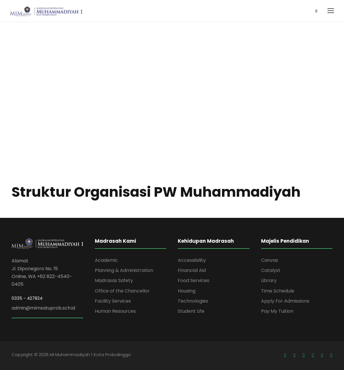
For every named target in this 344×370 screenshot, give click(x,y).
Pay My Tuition (277, 311)
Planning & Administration (124, 270)
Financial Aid (192, 270)
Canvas (269, 260)
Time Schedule (277, 291)
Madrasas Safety (114, 280)
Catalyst (270, 270)
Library (269, 280)
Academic (106, 260)
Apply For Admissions (285, 301)
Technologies (193, 301)
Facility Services (113, 301)
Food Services (193, 280)
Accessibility (192, 260)
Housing (186, 291)
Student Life (191, 311)
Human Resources (115, 311)
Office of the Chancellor (122, 291)
